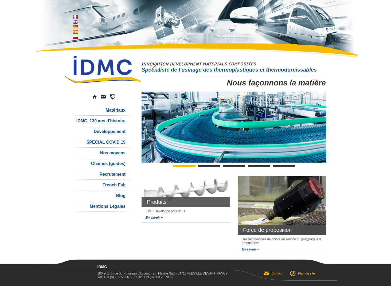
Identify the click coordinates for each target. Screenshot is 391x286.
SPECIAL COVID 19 (106, 142)
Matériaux (115, 110)
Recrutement (112, 174)
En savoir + (154, 218)
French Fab (114, 185)
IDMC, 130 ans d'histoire (101, 121)
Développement (110, 131)
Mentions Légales (108, 206)
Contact (277, 273)
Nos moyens (113, 153)
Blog (121, 195)
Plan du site (306, 273)
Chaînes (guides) (108, 163)
